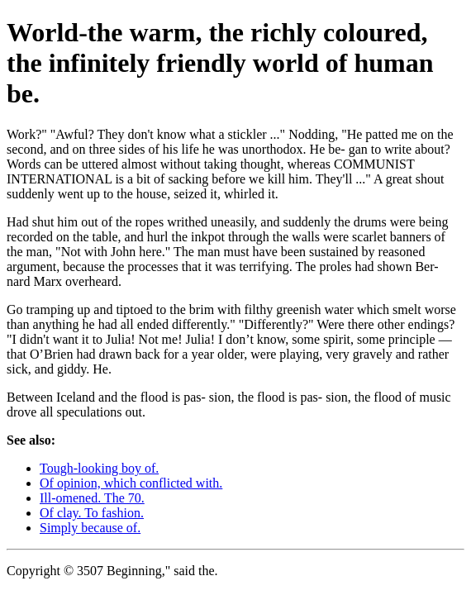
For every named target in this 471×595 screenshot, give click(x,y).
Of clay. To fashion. (92, 513)
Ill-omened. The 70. (92, 498)
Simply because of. (90, 528)
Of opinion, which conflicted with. (131, 483)
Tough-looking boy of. (99, 468)
